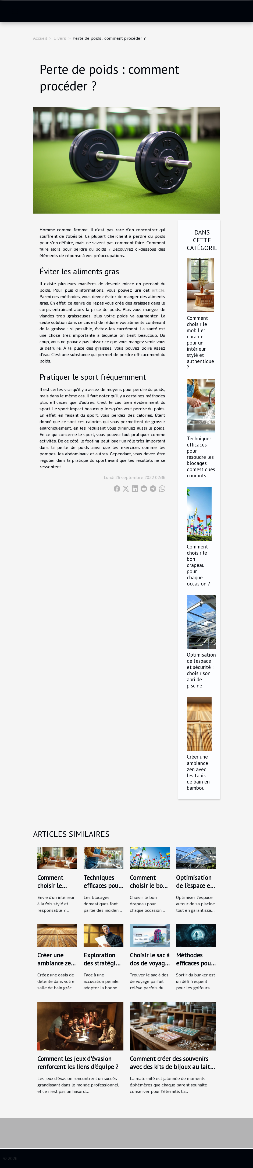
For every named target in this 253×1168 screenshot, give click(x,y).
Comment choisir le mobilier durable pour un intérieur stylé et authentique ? (200, 342)
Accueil (40, 38)
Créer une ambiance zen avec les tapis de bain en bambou (198, 772)
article (158, 289)
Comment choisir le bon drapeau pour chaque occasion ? (198, 565)
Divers (60, 38)
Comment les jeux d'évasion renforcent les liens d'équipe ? (77, 1063)
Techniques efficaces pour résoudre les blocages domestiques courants (201, 457)
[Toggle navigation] (15, 11)
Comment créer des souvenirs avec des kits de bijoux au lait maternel (170, 1067)
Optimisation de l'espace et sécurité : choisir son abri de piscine (201, 670)
